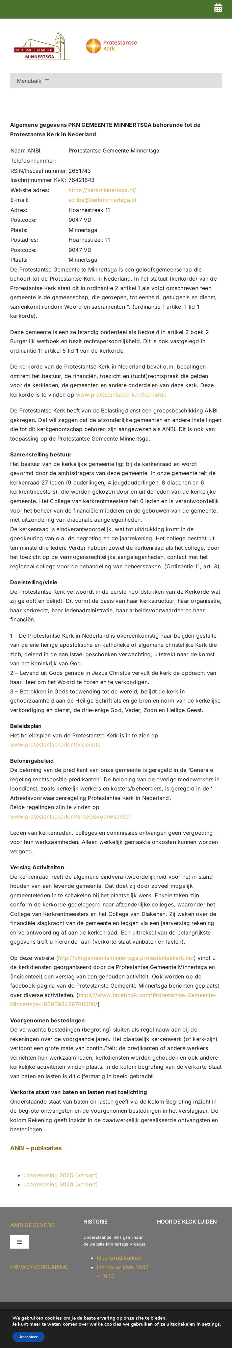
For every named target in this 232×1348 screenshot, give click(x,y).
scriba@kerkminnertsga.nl (102, 199)
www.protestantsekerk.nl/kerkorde (121, 394)
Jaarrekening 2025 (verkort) (61, 1175)
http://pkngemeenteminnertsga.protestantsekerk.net (126, 957)
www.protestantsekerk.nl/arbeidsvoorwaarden (70, 816)
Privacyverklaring (39, 1266)
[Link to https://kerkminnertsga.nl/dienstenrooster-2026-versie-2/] (218, 7)
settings (211, 1324)
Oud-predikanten (119, 1257)
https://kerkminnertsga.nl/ (102, 190)
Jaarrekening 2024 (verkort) (61, 1184)
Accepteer (28, 1337)
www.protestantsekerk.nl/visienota (55, 744)
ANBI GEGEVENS (32, 1225)
